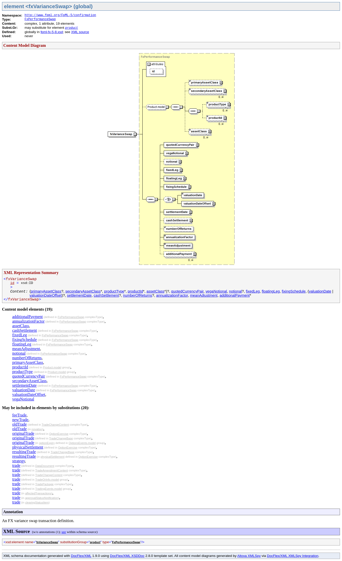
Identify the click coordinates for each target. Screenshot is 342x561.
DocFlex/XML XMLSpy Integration (292, 556)
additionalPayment (235, 295)
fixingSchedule (294, 291)
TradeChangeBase (61, 438)
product (71, 28)
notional (235, 291)
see (64, 532)
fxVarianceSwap (47, 542)
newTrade (20, 420)
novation (37, 429)
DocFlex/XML (81, 556)
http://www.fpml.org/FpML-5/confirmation (60, 15)
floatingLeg (271, 291)
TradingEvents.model (48, 488)
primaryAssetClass (46, 291)
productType (114, 291)
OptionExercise (59, 433)
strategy (18, 461)
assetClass (155, 291)
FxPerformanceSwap (40, 19)
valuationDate (320, 291)
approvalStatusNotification (41, 497)
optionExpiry (47, 442)
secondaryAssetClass (83, 291)
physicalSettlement (27, 447)
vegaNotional (216, 291)
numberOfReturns (137, 295)
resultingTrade (24, 452)
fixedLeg (253, 291)
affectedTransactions (38, 493)
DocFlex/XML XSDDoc (127, 556)
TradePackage (44, 484)
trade (16, 465)
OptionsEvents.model (82, 442)
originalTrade (23, 433)
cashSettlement (106, 295)
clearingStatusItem (37, 502)
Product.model (52, 367)
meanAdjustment (203, 295)
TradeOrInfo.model (47, 479)
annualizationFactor (172, 295)
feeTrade (19, 415)
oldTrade (19, 424)
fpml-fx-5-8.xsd (51, 32)
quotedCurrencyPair (187, 291)
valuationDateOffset (46, 295)
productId (135, 291)
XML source (80, 32)
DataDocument (44, 465)
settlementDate (79, 295)
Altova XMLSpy (249, 556)
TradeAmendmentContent (51, 470)
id (12, 283)
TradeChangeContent (55, 424)
